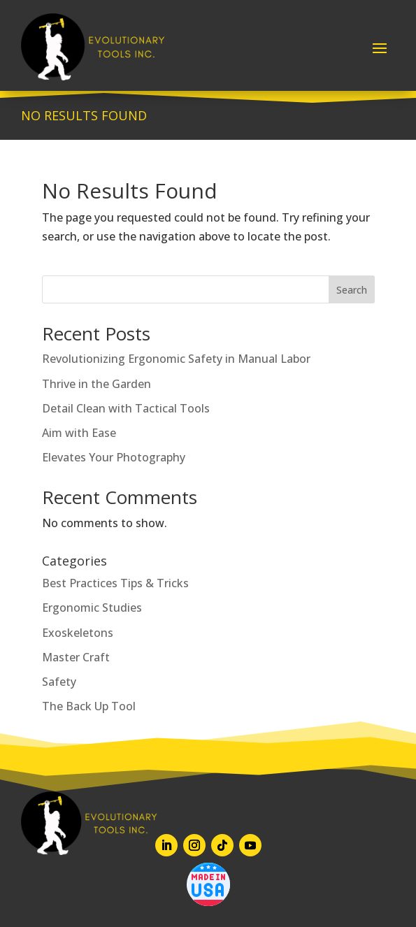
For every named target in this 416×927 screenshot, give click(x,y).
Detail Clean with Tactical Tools (126, 408)
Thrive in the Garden (96, 383)
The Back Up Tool (89, 706)
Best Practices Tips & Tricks (115, 583)
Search (351, 289)
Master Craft (76, 657)
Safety (59, 681)
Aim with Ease (79, 432)
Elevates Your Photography (113, 457)
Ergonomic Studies (92, 607)
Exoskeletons (77, 632)
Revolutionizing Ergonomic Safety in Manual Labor (176, 358)
